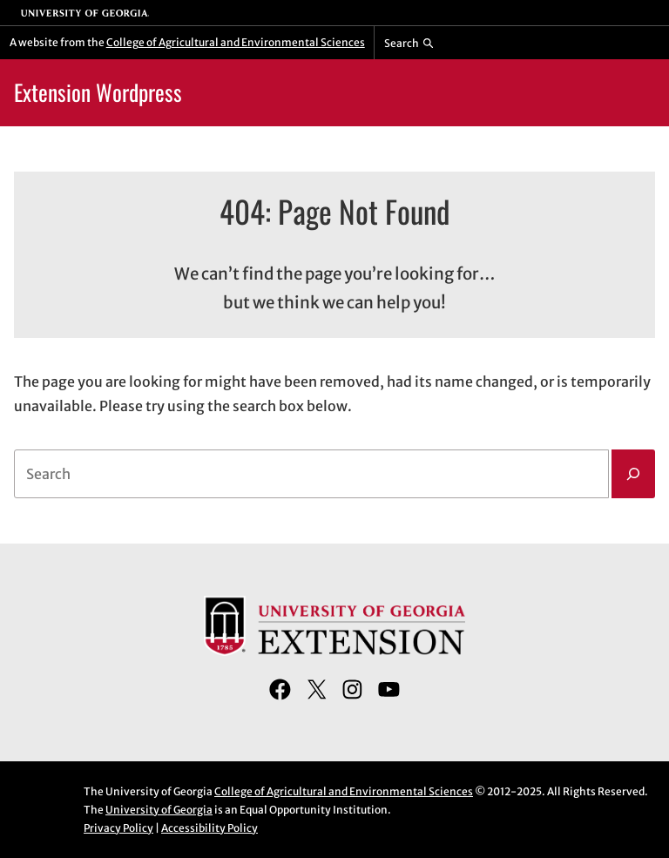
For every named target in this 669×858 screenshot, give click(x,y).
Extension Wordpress (98, 92)
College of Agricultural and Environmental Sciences (235, 42)
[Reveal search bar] (409, 42)
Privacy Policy (118, 827)
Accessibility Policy (209, 827)
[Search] (633, 473)
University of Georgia (159, 809)
